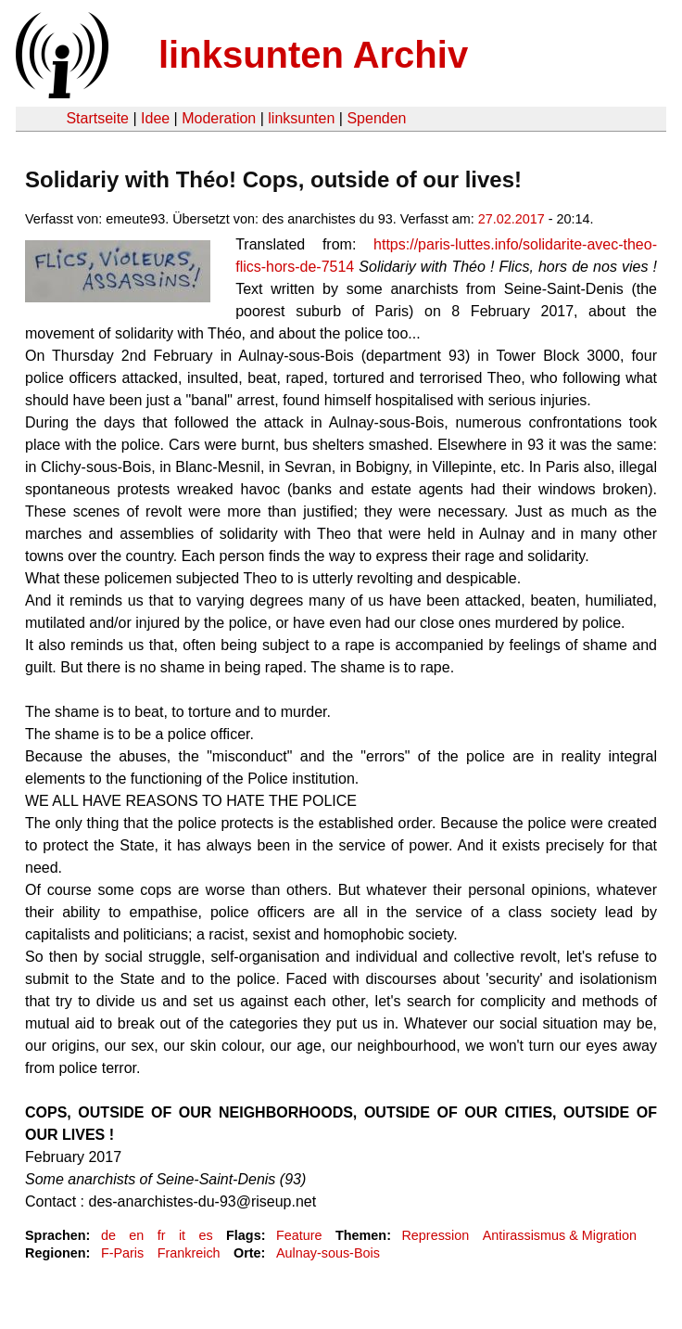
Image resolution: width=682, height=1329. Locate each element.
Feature (299, 1235)
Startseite (97, 118)
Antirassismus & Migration (560, 1235)
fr (162, 1235)
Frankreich (189, 1253)
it (182, 1235)
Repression (435, 1235)
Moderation (219, 118)
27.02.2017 (511, 218)
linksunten (301, 118)
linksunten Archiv (313, 54)
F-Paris (122, 1253)
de (108, 1235)
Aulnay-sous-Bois (328, 1253)
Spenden (376, 118)
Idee (155, 118)
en (136, 1235)
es (205, 1235)
